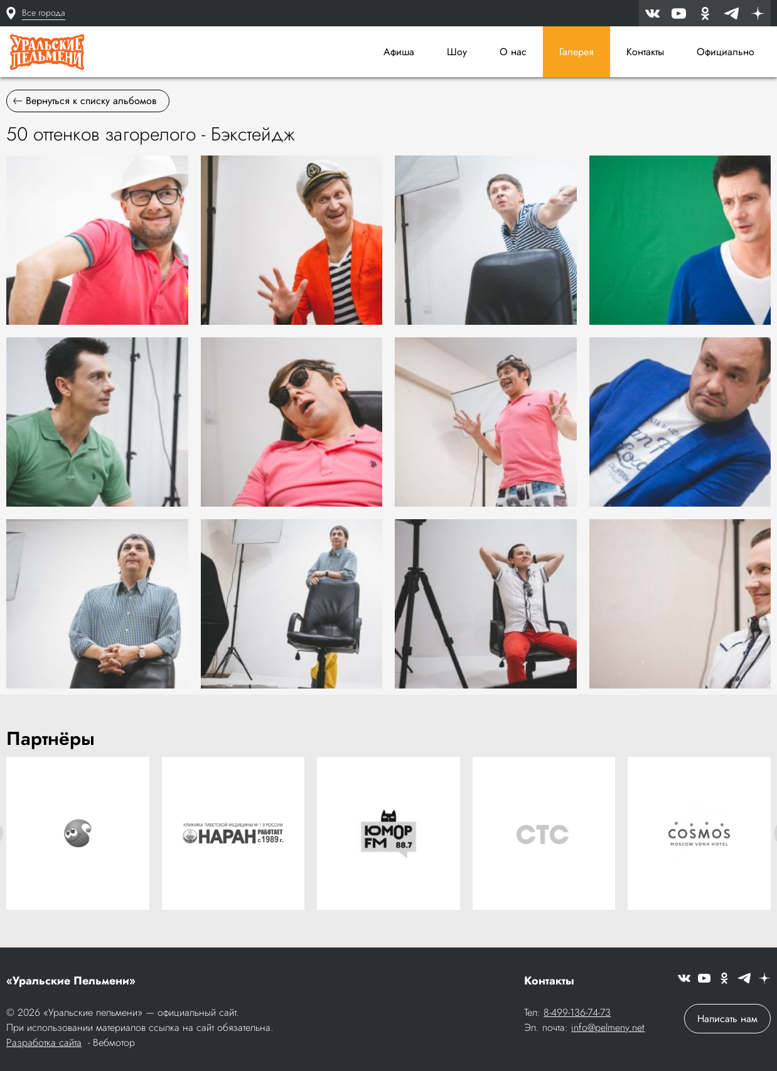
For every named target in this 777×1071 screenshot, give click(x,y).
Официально (725, 52)
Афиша (398, 52)
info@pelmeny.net (608, 1027)
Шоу (457, 52)
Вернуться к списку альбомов (84, 100)
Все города (43, 12)
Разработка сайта (44, 1042)
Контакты (645, 52)
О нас (513, 52)
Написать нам (727, 1018)
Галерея (576, 52)
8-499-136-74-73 (577, 1012)
